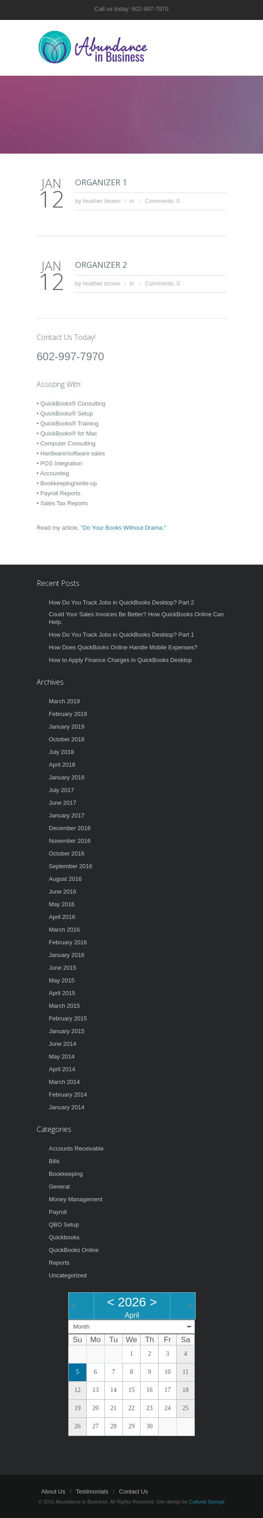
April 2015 (62, 993)
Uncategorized (68, 1275)
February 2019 (68, 714)
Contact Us (133, 1491)
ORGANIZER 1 (101, 182)
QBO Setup (64, 1224)
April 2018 (62, 764)
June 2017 (62, 802)
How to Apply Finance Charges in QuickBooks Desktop (120, 660)
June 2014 (62, 1043)
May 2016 (62, 904)
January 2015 (67, 1031)
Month (81, 1326)
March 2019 (64, 701)
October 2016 (67, 853)
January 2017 (67, 815)
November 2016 (70, 840)
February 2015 (68, 1018)
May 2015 (62, 980)
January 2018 (67, 777)
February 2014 (68, 1094)
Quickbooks (64, 1237)
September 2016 (70, 866)
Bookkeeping (66, 1173)
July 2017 (61, 790)
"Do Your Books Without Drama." (123, 527)
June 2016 (62, 891)
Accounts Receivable (76, 1148)
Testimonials (92, 1491)
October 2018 (67, 739)
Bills (54, 1161)
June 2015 (62, 967)
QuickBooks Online (74, 1250)
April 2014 (62, 1069)
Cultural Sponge (207, 1501)
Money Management (76, 1199)
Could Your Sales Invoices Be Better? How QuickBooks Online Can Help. (136, 618)
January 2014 (67, 1107)
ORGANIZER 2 (101, 264)
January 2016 (67, 955)
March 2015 (64, 1005)
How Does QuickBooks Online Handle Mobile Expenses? (123, 647)
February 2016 (68, 942)
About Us (53, 1491)
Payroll (58, 1212)
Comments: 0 (162, 201)
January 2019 (67, 726)
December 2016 (70, 828)
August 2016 (65, 878)
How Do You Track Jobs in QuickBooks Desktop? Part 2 (121, 602)
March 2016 (64, 929)
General (59, 1186)
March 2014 (64, 1081)
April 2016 (62, 917)
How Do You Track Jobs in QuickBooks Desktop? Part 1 (121, 634)
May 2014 (62, 1056)
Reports (59, 1262)
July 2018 (61, 752)
